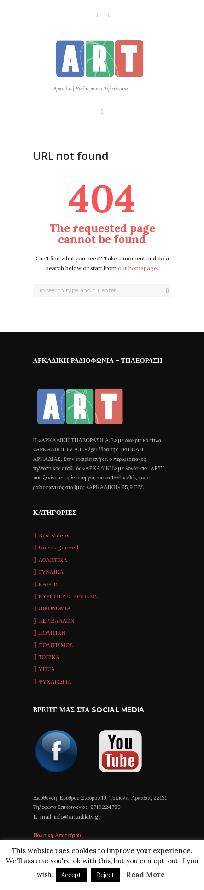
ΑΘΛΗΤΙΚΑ (53, 559)
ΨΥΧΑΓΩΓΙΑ (55, 681)
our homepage (137, 268)
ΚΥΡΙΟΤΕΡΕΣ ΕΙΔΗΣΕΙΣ (68, 596)
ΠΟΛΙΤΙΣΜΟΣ (56, 645)
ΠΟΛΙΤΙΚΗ (52, 632)
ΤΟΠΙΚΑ (49, 657)
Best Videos (54, 535)
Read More (145, 874)
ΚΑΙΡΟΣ (49, 584)
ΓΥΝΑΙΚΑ (51, 571)
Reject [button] (105, 875)
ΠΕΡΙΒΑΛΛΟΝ (57, 620)
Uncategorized (58, 547)
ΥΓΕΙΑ (47, 669)
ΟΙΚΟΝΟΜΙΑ (55, 608)
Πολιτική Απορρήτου (57, 834)
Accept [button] (71, 875)
